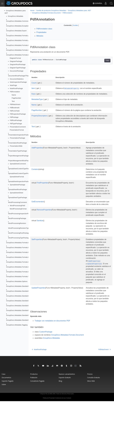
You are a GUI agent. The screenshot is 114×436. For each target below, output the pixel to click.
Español (97, 3)
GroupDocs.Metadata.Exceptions (18, 26)
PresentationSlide (16, 146)
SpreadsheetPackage (17, 184)
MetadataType (37, 102)
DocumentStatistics (16, 79)
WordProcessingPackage (17, 218)
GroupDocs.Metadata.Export (16, 31)
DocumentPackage (16, 71)
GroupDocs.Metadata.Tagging (16, 325)
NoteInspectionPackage (18, 82)
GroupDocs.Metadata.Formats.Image (19, 257)
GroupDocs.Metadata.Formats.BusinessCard (22, 45)
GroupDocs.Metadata (15, 16)
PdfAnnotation (15, 92)
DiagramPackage (16, 61)
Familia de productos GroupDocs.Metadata (51, 10)
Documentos (6, 412)
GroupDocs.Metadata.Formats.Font (18, 252)
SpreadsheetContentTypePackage (20, 168)
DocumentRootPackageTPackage (20, 76)
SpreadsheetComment (18, 164)
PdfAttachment (15, 104)
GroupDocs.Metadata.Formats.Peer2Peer (21, 267)
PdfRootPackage (16, 120)
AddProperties (37, 150)
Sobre (4, 419)
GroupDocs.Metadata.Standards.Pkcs (19, 306)
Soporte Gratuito (65, 412)
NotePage (13, 85)
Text (13, 101)
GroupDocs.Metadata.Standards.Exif (19, 291)
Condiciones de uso (60, 432)
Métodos (39, 36)
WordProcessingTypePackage (19, 238)
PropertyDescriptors (39, 118)
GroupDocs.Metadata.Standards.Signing (20, 310)
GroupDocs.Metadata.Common (17, 21)
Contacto (68, 432)
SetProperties (37, 261)
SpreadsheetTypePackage (17, 197)
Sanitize (40, 239)
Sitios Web (91, 416)
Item (33, 88)
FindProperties (42, 188)
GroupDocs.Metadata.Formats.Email (19, 247)
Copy (101, 60)
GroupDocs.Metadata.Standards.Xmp (19, 315)
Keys (34, 94)
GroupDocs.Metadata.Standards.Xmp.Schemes (23, 320)
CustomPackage (45, 367)
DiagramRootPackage (17, 64)
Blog (60, 416)
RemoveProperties (44, 226)
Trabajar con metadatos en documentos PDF (52, 355)
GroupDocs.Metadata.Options (16, 281)
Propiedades (41, 32)
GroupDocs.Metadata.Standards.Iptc (19, 301)
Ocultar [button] (72, 25)
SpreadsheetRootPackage (17, 189)
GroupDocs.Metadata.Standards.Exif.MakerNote (23, 296)
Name (14, 95)
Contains (35, 175)
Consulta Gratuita (93, 412)
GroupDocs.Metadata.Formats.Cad (18, 50)
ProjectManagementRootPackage (20, 160)
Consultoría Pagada (37, 416)
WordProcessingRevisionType (19, 228)
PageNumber (16, 98)
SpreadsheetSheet (16, 193)
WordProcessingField (17, 205)
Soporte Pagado (7, 416)
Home (32, 10)
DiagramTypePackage (18, 68)
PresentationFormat (17, 130)
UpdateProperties (38, 317)
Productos (34, 409)
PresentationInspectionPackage (19, 135)
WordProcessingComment (17, 202)
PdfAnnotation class (44, 29)
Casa (3, 409)
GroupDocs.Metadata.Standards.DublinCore (22, 286)
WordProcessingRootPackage (19, 233)
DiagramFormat (15, 58)
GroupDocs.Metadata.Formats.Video (19, 276)
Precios (90, 409)
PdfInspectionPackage (18, 114)
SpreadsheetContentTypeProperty (20, 173)
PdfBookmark (14, 108)
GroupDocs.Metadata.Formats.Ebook (19, 242)
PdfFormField (14, 111)
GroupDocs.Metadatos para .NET (79, 10)
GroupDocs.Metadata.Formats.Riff (18, 272)
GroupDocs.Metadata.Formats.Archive (20, 35)
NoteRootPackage (16, 88)
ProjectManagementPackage (18, 156)
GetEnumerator (38, 215)
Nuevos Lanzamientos (67, 409)
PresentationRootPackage (17, 143)
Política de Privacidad (49, 432)
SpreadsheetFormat (17, 176)
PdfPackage (14, 117)
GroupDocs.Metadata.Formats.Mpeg (19, 262)
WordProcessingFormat (18, 209)
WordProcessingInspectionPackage (20, 213)
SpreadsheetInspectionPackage (19, 181)
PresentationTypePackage (17, 151)
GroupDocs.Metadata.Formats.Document (21, 55)
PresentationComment (18, 127)
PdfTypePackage (16, 123)
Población (33, 412)
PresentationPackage (17, 138)
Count (34, 83)
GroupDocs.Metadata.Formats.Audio (19, 40)
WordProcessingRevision (17, 223)
